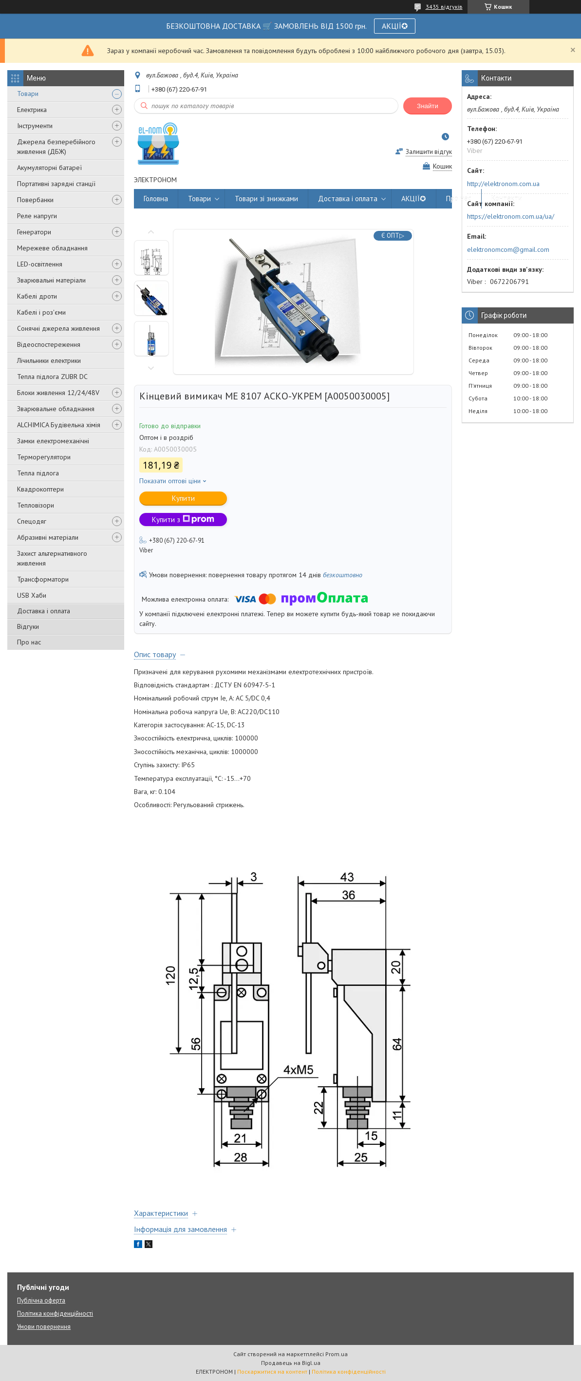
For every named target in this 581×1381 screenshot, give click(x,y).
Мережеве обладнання (52, 248)
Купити (183, 498)
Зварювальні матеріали (51, 280)
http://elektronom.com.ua (503, 183)
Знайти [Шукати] (427, 106)
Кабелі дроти (37, 296)
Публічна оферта (41, 1300)
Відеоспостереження (48, 344)
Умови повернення (44, 1327)
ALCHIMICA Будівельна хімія (58, 424)
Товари (27, 93)
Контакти (506, 198)
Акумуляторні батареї (49, 167)
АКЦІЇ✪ (395, 26)
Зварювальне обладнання (55, 408)
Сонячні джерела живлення (58, 328)
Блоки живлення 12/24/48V (58, 392)
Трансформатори (43, 579)
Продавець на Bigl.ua (290, 1362)
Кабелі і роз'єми (41, 312)
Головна (156, 198)
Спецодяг (31, 521)
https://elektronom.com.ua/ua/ (510, 216)
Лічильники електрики (49, 360)
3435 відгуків (444, 6)
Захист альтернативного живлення (52, 558)
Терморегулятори (44, 457)
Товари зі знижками (266, 198)
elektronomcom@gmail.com (508, 249)
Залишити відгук (429, 152)
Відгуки (28, 626)
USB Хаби (31, 595)
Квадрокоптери (40, 489)
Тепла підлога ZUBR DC (52, 376)
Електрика (32, 109)
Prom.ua (336, 1354)
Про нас (29, 642)
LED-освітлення (39, 264)
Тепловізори (35, 505)
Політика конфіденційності (55, 1313)
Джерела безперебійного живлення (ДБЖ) (56, 146)
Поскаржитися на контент (272, 1371)
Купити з (183, 519)
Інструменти (35, 125)
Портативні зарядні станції (56, 183)
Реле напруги (37, 215)
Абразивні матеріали (47, 537)
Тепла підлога (38, 473)
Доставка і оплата (43, 610)
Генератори (34, 231)
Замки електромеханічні (53, 440)
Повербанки (35, 199)
